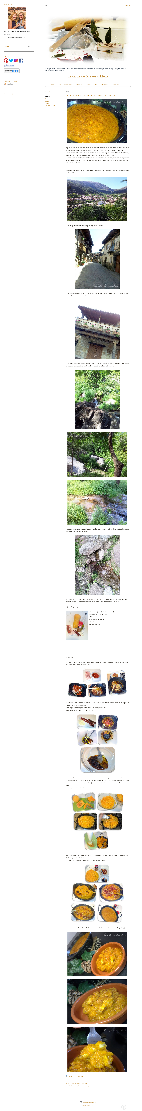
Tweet (82, 1076)
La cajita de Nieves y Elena (87, 76)
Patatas (47, 103)
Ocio (96, 84)
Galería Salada (68, 84)
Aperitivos (48, 99)
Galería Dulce (79, 84)
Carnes (47, 101)
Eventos (89, 84)
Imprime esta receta (74, 1076)
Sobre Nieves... (105, 84)
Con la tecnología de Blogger (88, 1102)
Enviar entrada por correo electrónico (80, 1083)
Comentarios (9, 84)
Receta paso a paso (50, 105)
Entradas (8, 83)
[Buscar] (128, 5)
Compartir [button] (48, 92)
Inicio (52, 84)
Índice (59, 84)
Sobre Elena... (116, 84)
